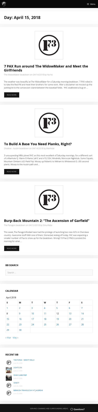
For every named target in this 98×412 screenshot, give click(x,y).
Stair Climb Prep (20, 375)
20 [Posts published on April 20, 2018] (70, 319)
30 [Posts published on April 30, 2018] (20, 330)
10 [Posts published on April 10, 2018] (32, 313)
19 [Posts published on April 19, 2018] (57, 319)
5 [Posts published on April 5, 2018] (57, 308)
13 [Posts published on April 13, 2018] (70, 313)
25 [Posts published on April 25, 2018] (45, 324)
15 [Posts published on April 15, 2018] (8, 319)
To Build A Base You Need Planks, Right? (38, 144)
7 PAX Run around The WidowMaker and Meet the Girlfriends (46, 68)
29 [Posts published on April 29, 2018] (8, 330)
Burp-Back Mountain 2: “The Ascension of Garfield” (46, 220)
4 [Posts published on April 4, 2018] (44, 308)
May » (15, 337)
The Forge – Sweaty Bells (24, 360)
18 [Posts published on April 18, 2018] (45, 319)
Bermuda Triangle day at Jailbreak (28, 390)
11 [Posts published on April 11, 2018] (45, 313)
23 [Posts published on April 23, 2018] (20, 324)
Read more (13, 96)
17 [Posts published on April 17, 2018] (32, 319)
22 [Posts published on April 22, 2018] (8, 324)
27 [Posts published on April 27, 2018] (70, 324)
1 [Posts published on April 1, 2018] (7, 308)
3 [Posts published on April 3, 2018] (32, 308)
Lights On (18, 367)
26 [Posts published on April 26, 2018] (57, 324)
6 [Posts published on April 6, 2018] (69, 308)
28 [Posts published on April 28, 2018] (82, 324)
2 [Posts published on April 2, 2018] (19, 308)
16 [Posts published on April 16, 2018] (20, 319)
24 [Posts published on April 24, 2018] (32, 324)
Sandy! (16, 383)
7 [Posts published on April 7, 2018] (81, 308)
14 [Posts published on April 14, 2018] (82, 313)
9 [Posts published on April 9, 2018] (19, 313)
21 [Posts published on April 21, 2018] (82, 319)
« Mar (8, 337)
